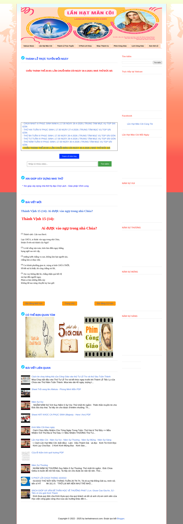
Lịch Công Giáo (138, 46)
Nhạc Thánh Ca (103, 46)
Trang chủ (69, 303)
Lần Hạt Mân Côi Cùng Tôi (140, 124)
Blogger (120, 518)
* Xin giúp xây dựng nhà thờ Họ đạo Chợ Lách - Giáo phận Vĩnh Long (55, 186)
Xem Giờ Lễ (153, 46)
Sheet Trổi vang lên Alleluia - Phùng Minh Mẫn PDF (56, 389)
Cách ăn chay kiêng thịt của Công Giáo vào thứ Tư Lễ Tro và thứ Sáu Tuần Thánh (71, 376)
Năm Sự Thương (40, 465)
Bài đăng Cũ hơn (105, 303)
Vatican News (29, 46)
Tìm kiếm (105, 164)
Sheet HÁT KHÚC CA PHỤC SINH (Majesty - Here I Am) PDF (61, 414)
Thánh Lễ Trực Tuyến (65, 46)
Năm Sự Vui (37, 402)
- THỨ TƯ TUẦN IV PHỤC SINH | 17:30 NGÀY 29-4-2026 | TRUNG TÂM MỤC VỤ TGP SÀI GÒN (69, 139)
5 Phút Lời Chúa (85, 46)
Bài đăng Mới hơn (33, 303)
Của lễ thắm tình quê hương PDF (48, 452)
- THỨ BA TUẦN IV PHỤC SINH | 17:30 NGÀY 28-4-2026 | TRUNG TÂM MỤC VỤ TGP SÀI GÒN (69, 135)
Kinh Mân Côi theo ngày (43, 427)
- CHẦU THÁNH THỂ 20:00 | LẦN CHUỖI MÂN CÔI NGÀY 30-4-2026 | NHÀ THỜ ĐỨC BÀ (66, 148)
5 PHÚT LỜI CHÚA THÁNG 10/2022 (49, 478)
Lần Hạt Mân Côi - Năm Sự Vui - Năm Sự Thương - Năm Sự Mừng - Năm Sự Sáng (71, 440)
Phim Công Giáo (120, 46)
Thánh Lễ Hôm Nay (69, 156)
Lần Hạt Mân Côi (45, 46)
